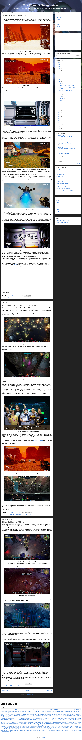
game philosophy (10, 718)
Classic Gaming (54, 714)
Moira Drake (6, 722)
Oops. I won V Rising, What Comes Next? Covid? (20, 305)
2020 (59, 105)
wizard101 (57, 730)
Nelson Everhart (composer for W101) (64, 190)
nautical (62, 722)
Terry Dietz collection (47, 727)
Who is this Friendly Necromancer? (64, 220)
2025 (59, 64)
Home (27, 690)
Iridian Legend (26, 719)
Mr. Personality (38, 722)
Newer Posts (5, 690)
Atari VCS (47, 711)
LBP (80, 719)
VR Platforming (27, 730)
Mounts (32, 722)
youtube (79, 730)
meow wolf (55, 720)
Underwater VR (64, 728)
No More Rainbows (12, 723)
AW (52, 711)
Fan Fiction (20, 716)
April (60, 94)
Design (11, 715)
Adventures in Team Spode (11, 685)
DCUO (6, 715)
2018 (59, 109)
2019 (59, 107)
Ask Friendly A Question (37, 711)
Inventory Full (61, 135)
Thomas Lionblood (22, 728)
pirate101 (78, 723)
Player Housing (10, 725)
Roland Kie (37, 726)
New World (3, 723)
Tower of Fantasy (45, 728)
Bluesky (58, 26)
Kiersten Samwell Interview (62, 183)
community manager (66, 714)
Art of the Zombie (26, 711)
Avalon (50, 711)
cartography (20, 714)
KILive (71, 719)
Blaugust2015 (34, 712)
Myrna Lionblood (54, 722)
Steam (12, 727)
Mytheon (59, 722)
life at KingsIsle (15, 720)
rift (20, 726)
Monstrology (29, 722)
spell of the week (73, 726)
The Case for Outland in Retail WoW (65, 143)
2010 (59, 124)
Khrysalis (58, 719)
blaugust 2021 (22, 712)
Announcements (77, 709)
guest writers (50, 718)
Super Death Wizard (26, 727)
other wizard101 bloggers (39, 723)
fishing (44, 716)
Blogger (43, 737)
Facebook (58, 17)
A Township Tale (20, 709)
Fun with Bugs (4, 718)
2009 (59, 126)
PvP (52, 725)
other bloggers (23, 723)
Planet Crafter (8, 297)
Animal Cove (68, 709)
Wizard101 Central (64, 730)
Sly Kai (65, 726)
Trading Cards (51, 728)
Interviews (21, 719)
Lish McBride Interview (61, 174)
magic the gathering (34, 720)
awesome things (59, 711)
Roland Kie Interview (61, 169)
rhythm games (17, 726)
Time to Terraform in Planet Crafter (15, 15)
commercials (60, 714)
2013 (59, 118)
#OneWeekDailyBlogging (5, 709)
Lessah (15, 264)
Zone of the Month (7, 731)
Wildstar (38, 730)
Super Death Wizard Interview (63, 188)
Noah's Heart (18, 723)
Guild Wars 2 (55, 718)
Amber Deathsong (54, 709)
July (60, 81)
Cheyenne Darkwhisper (47, 714)
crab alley (73, 714)
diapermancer (18, 715)
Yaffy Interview (59, 172)
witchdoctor (53, 730)
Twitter (57, 15)
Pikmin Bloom (73, 723)
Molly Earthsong (12, 722)
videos (14, 730)
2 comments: (18, 683)
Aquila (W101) (20, 711)
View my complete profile (62, 222)
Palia (55, 723)
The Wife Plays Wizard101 (10, 728)
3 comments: (18, 512)
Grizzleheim (44, 718)
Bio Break (60, 147)
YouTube (58, 19)
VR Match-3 (21, 730)
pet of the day (62, 723)
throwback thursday (31, 728)
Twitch (57, 22)
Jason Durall (39, 719)
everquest (69, 715)
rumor (53, 726)
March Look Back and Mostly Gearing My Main (68, 160)
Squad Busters (4, 727)
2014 (59, 116)
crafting (77, 714)
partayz (57, 723)
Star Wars (9, 727)
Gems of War (29, 718)
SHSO (62, 726)
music (42, 722)
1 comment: (18, 295)
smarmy (68, 726)
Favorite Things (29, 716)
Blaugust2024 (51, 712)
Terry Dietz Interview (61, 181)
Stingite (14, 727)
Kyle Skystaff (76, 719)
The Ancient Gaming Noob (64, 142)
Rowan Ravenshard (48, 726)
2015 (59, 114)
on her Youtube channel (38, 440)
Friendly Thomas (72, 716)
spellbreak (79, 726)
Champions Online (30, 714)
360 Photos (13, 709)
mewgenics (59, 720)
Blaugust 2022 (28, 712)
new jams (79, 722)
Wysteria (75, 730)
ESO (62, 715)
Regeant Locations (10, 726)
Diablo (14, 715)
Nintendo (6, 723)
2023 (59, 68)
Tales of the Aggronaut (63, 153)
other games (16, 514)
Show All (78, 163)
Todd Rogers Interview (61, 176)
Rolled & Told (41, 726)
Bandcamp (58, 29)
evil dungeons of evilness (76, 715)
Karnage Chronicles (52, 719)
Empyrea (50, 715)
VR (17, 730)
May (60, 92)
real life (26, 514)
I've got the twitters (9, 719)
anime (72, 709)
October (61, 76)
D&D (4, 715)
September (61, 77)
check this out (40, 714)
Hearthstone (60, 718)
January (61, 100)
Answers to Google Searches (6, 711)
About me (25, 709)
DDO (9, 715)
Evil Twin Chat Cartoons (7, 716)
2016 (59, 112)
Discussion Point (24, 715)
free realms (61, 716)
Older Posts (49, 690)
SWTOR (42, 727)
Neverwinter (75, 722)
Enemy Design (54, 715)
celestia (24, 714)
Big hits (79, 711)
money (17, 722)
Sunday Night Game (19, 727)
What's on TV (35, 730)
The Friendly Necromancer (41, 5)
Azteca (65, 711)
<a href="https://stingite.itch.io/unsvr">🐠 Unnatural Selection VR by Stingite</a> (68, 42)
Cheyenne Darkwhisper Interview (63, 186)
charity (35, 714)
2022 (59, 70)
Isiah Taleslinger (33, 719)
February (61, 98)
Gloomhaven (40, 718)
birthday (2, 712)
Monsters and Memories (23, 722)
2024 (59, 66)
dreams (39, 715)
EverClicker (65, 715)
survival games (32, 727)
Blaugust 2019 (16, 712)
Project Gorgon (40, 725)
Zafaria (2, 731)
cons (70, 714)
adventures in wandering (42, 709)
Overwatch (48, 723)
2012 (59, 120)
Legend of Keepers (37, 441)
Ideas (17, 719)
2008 (59, 128)
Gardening (22, 718)
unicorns (69, 728)
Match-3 (50, 720)
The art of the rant (66, 727)
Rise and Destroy (25, 726)
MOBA (76, 720)
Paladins (52, 723)
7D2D (16, 709)
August (61, 79)
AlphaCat (48, 709)
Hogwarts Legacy (66, 718)
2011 (59, 122)
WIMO (42, 730)
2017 (59, 110)
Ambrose (61, 709)
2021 (59, 103)
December (61, 72)
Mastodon (58, 24)
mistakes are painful (71, 720)
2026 (59, 62)
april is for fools (15, 711)
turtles (57, 728)
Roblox (29, 726)
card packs (16, 714)
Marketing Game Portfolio (43, 720)
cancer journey (10, 714)
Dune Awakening (44, 715)
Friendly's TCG (78, 716)
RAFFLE (57, 725)
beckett (74, 711)
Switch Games (38, 727)
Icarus (15, 719)
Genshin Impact (35, 718)
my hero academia (47, 722)
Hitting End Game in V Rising (13, 522)
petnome (66, 723)
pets (69, 723)
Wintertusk (48, 730)
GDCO (25, 718)
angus (64, 709)
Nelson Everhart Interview (68, 722)
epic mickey (59, 715)
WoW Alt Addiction (62, 159)
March (60, 96)
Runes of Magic (58, 726)
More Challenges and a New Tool (65, 154)
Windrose (44, 730)
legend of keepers (9, 514)
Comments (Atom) (30, 694)
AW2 (54, 711)
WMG (70, 730)
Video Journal (10, 730)
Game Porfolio (16, 718)
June (60, 83)
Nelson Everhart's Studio (61, 193)
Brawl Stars (72, 712)
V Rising (30, 514)
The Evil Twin (72, 727)
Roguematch (33, 726)
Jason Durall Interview (61, 179)
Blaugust (10, 712)
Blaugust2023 (45, 712)
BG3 (77, 711)
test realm (60, 727)
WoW (72, 730)
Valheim (5, 730)
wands (31, 730)
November (61, 74)
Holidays (72, 718)
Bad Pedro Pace (69, 711)
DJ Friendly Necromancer (32, 715)
